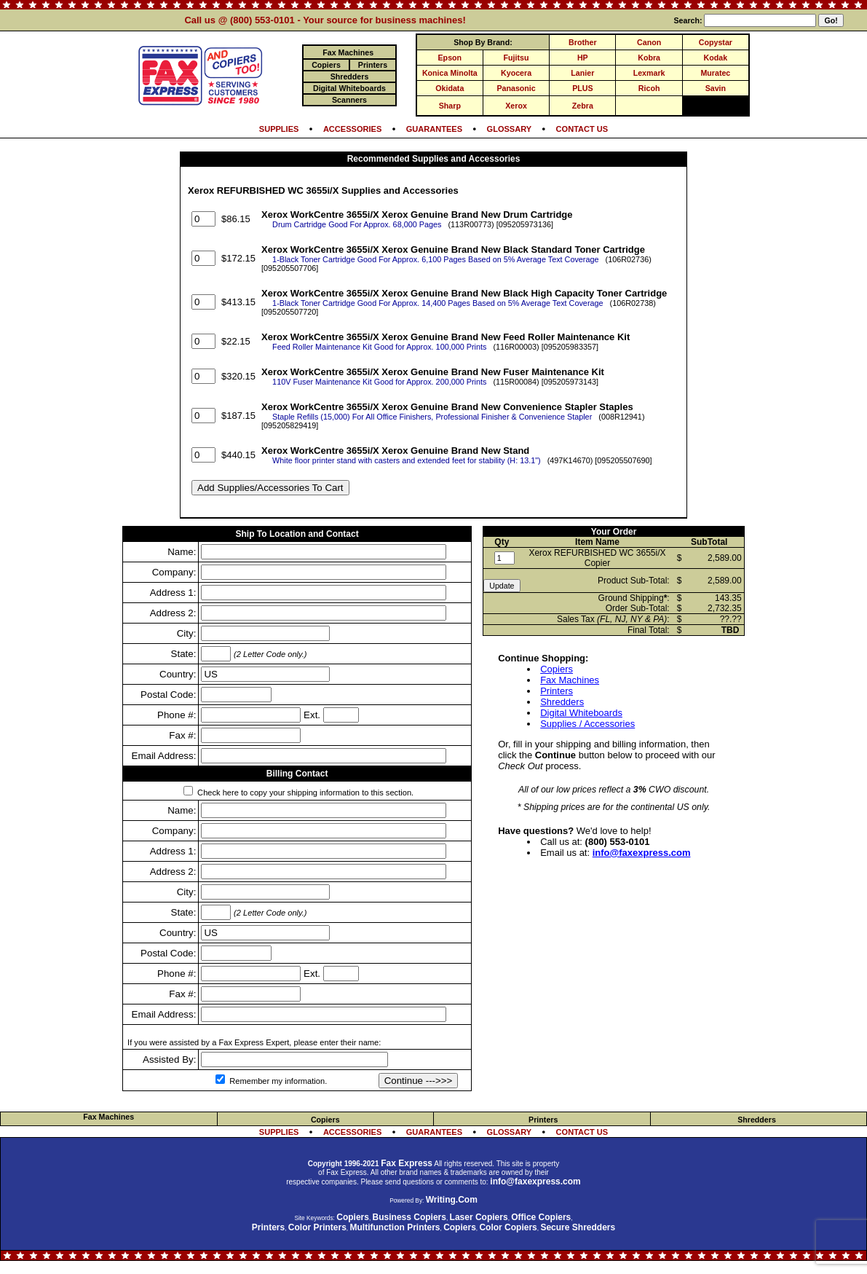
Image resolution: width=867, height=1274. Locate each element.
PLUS (582, 88)
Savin (715, 88)
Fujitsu (516, 57)
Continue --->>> (418, 1080)
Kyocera (516, 72)
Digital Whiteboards (581, 712)
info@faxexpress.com (642, 852)
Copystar (715, 42)
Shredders (562, 701)
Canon (649, 42)
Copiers (556, 669)
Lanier (582, 72)
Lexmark (649, 72)
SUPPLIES (279, 129)
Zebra (582, 105)
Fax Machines (569, 680)
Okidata (449, 88)
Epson (450, 57)
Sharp (450, 105)
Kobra (649, 57)
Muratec (715, 72)
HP (582, 57)
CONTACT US (582, 129)
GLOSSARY (509, 129)
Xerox (516, 105)
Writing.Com (452, 1200)
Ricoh (649, 88)
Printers (556, 690)
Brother (582, 42)
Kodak (716, 57)
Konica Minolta (450, 72)
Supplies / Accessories (587, 723)
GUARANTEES (434, 129)
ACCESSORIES (352, 129)
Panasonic (515, 88)
